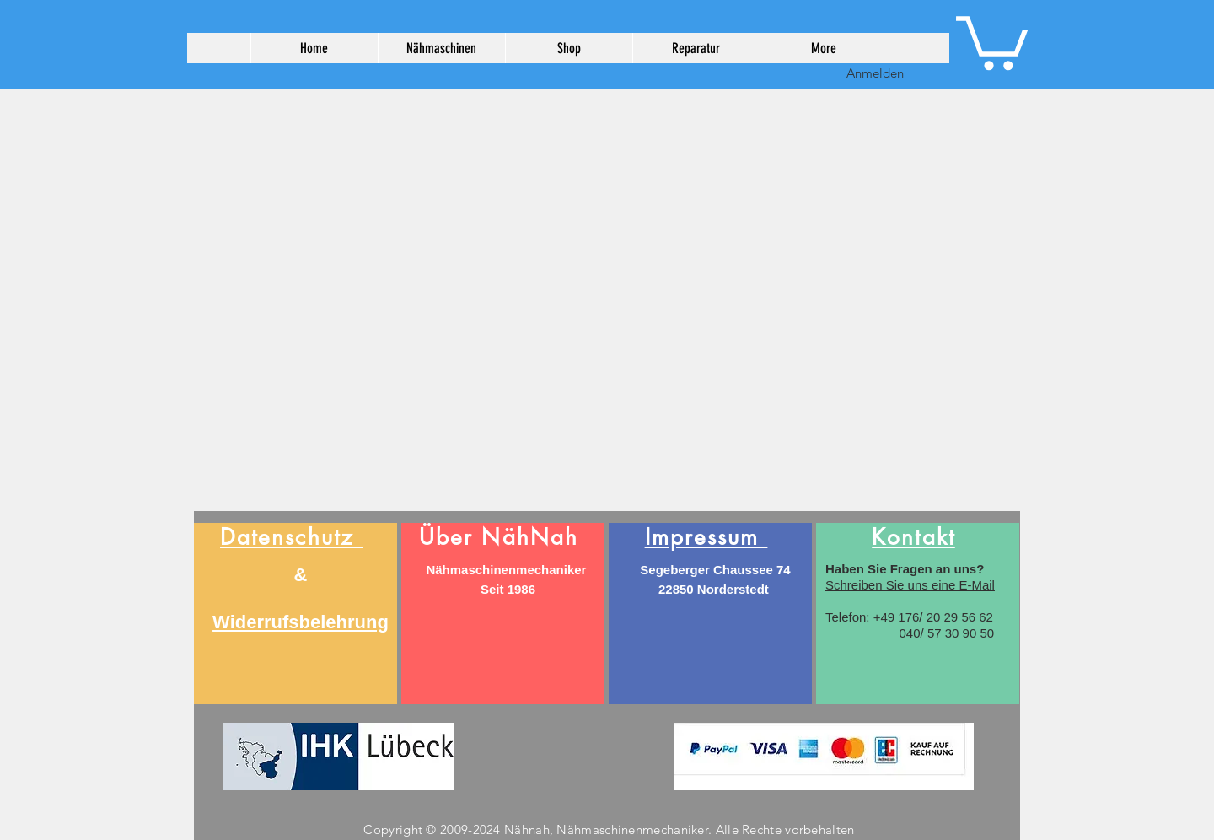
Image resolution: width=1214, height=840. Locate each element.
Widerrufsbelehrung (300, 622)
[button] (992, 40)
